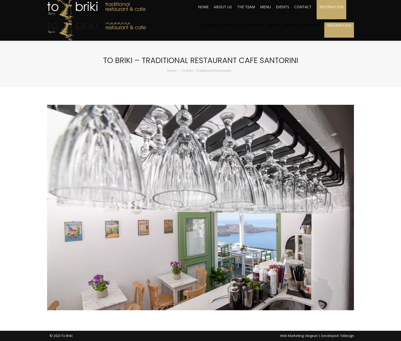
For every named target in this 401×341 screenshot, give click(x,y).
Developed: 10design (337, 335)
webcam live (339, 5)
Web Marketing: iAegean (299, 335)
